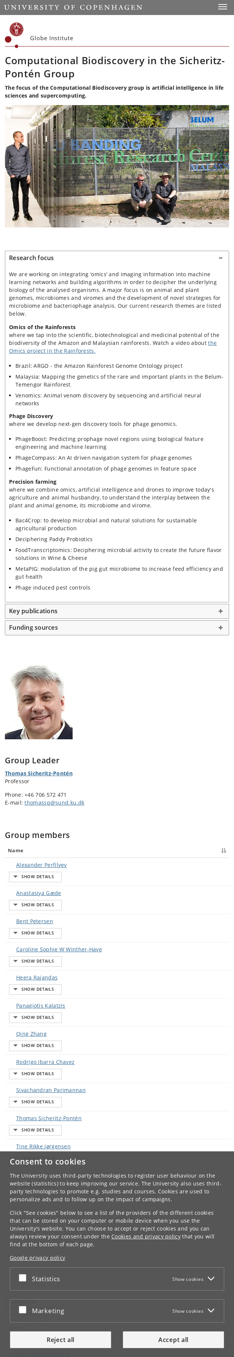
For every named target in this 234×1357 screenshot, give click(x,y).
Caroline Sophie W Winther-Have (51, 907)
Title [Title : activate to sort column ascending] (110, 850)
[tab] (117, 258)
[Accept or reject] (24, 1277)
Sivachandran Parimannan (43, 978)
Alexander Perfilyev (34, 864)
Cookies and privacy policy (146, 1236)
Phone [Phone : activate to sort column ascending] (172, 850)
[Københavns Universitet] (14, 35)
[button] (222, 7)
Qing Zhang (24, 950)
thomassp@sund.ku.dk (54, 802)
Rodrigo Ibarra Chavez (38, 964)
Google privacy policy (37, 1257)
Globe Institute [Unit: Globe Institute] (21, 1134)
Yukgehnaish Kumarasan (41, 1021)
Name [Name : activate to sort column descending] (15, 850)
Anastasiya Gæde (31, 879)
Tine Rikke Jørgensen (36, 1007)
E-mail (216, 864)
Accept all (173, 1340)
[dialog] (117, 1254)
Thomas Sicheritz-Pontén (39, 773)
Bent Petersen (27, 893)
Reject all (60, 1340)
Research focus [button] (31, 258)
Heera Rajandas (29, 921)
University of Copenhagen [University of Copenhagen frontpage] (33, 1140)
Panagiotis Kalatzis (33, 936)
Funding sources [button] (33, 627)
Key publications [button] (33, 611)
